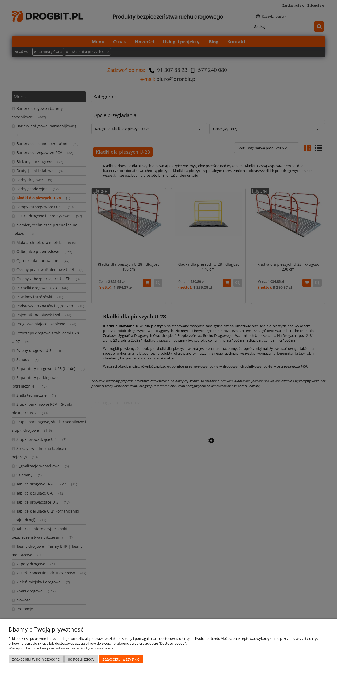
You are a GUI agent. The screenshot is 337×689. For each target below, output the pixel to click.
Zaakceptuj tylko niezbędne (36, 659)
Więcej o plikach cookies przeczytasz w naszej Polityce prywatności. (61, 648)
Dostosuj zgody (81, 659)
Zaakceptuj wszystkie (121, 659)
